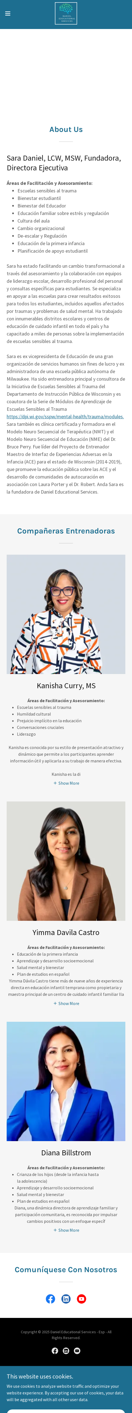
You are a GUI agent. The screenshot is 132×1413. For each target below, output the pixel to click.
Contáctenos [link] (66, 1393)
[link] (66, 13)
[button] (11, 13)
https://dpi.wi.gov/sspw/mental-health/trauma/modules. (65, 416)
